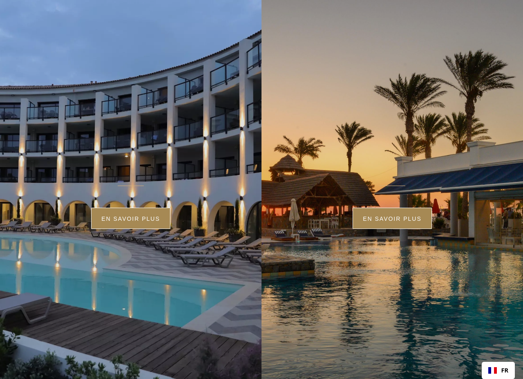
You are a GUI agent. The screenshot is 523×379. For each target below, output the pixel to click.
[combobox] (498, 370)
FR (498, 370)
